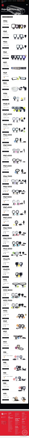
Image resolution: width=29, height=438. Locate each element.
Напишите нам (23, 423)
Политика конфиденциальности (24, 426)
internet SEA (24, 436)
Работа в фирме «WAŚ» (10, 415)
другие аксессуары (17, 413)
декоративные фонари (17, 416)
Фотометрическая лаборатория (16, 430)
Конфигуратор (16, 421)
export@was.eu (3, 417)
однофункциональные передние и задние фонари (10, 429)
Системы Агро (16, 423)
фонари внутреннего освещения (10, 424)
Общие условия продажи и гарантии (24, 428)
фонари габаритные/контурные (10, 421)
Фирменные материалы (24, 417)
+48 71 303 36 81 (4, 416)
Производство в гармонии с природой (18, 432)
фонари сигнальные (10, 420)
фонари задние (9, 430)
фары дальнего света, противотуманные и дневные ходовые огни (10, 427)
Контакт (22, 422)
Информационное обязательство (24, 427)
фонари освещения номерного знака (10, 425)
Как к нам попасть (23, 423)
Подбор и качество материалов (17, 428)
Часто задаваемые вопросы (17, 434)
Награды (9, 414)
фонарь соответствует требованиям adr (17, 414)
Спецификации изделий (24, 414)
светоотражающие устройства (10, 423)
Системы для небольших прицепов (17, 424)
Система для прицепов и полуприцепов (17, 422)
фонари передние (10, 431)
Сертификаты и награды (24, 416)
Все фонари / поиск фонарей (10, 419)
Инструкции (23, 415)
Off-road (16, 415)
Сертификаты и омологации (16, 431)
